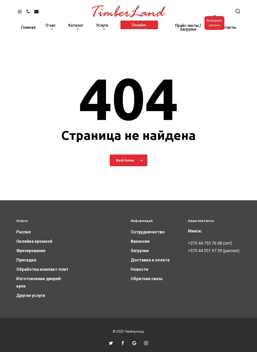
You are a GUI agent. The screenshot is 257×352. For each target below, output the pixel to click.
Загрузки (140, 250)
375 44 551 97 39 (206, 250)
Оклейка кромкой (34, 241)
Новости (139, 269)
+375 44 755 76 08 (205, 243)
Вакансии (140, 241)
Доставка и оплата (150, 259)
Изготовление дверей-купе (39, 282)
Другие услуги (30, 295)
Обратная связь (147, 278)
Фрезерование (31, 250)
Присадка (26, 259)
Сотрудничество (148, 231)
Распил (23, 231)
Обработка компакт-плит (42, 269)
